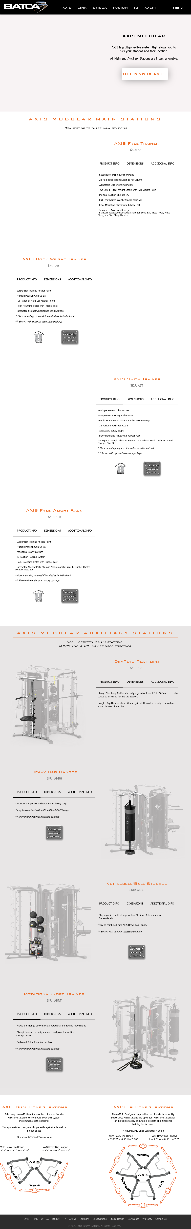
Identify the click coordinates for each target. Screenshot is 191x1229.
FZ (64, 1219)
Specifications (100, 1219)
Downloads (133, 1219)
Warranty (147, 1219)
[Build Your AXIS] (145, 74)
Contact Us (160, 1219)
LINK (37, 1219)
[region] (69, 337)
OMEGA (45, 1219)
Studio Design (117, 1219)
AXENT (72, 1219)
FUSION (56, 1219)
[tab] (109, 164)
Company (84, 1219)
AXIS (27, 1219)
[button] (178, 7)
